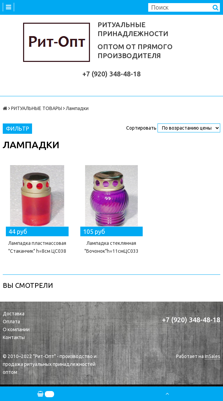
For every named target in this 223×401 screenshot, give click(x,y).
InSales (212, 356)
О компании (16, 329)
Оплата (11, 321)
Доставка (13, 313)
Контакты (14, 337)
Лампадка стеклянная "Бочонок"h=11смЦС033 (111, 247)
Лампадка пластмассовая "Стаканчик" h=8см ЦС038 (37, 247)
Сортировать (141, 128)
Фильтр (17, 129)
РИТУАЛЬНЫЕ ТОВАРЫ (36, 108)
